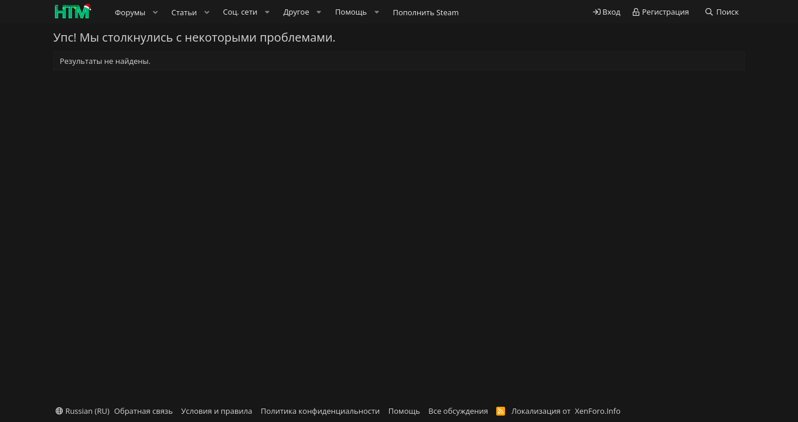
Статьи (184, 12)
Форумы (130, 12)
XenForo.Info (597, 411)
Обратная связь (143, 411)
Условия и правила (216, 411)
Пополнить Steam (426, 12)
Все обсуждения (458, 411)
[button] (155, 12)
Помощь (404, 411)
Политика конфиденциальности (320, 411)
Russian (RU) (83, 411)
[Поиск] (721, 12)
